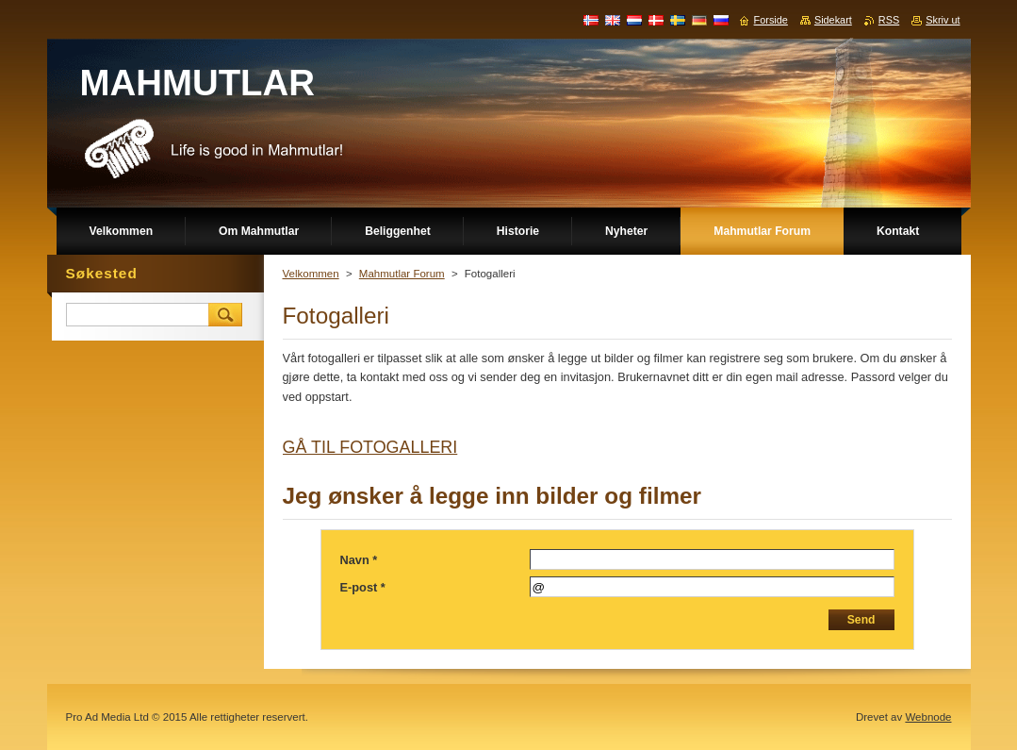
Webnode (928, 717)
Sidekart (833, 19)
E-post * (362, 587)
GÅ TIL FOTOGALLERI (370, 447)
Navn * (359, 560)
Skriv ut (943, 19)
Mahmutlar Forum (402, 273)
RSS (888, 19)
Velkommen (311, 273)
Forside (771, 19)
